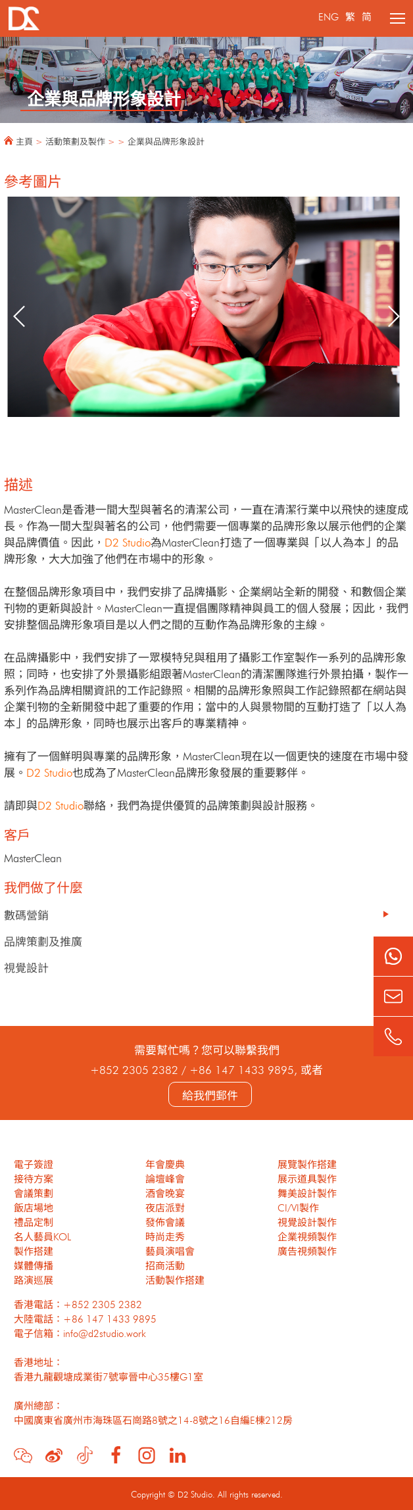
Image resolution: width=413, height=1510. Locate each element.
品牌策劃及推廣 (43, 940)
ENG (328, 15)
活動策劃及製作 (75, 140)
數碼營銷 (26, 914)
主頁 (24, 140)
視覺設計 (26, 966)
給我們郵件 (210, 1094)
